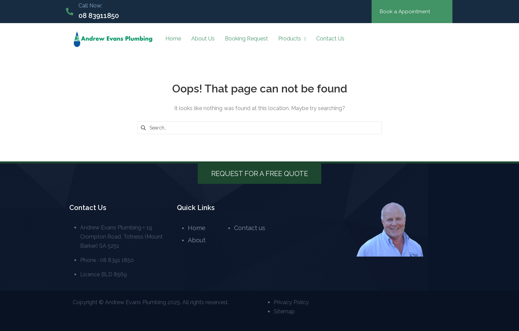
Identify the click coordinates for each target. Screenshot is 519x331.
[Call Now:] (69, 11)
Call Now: (90, 5)
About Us (203, 38)
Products (292, 38)
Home (173, 38)
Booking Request (246, 38)
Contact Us (330, 38)
